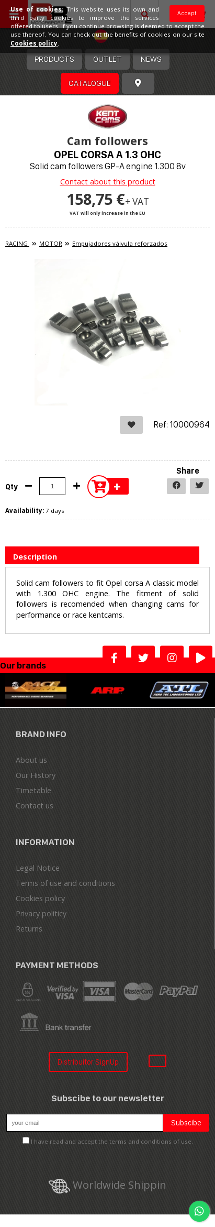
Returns (29, 929)
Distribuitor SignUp (88, 1061)
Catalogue (90, 83)
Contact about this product (107, 182)
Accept (187, 13)
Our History (35, 775)
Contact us (34, 805)
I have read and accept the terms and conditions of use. (112, 1141)
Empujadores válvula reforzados (119, 243)
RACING (17, 243)
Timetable (33, 790)
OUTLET (107, 59)
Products (54, 59)
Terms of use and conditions (65, 883)
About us (31, 760)
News (151, 59)
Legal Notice (38, 868)
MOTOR (50, 243)
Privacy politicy (41, 913)
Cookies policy (40, 898)
